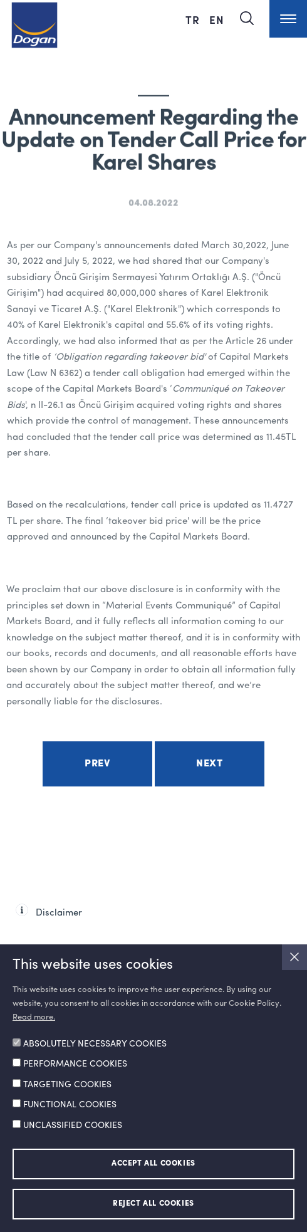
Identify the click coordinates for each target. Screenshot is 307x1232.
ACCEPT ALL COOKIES (153, 1163)
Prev (97, 764)
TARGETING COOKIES (67, 1084)
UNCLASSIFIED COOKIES (72, 1125)
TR (194, 19)
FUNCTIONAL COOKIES (70, 1104)
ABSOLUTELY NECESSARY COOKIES (95, 1044)
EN (216, 19)
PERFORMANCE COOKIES (75, 1064)
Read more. (34, 1017)
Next (209, 764)
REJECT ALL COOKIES (153, 1204)
